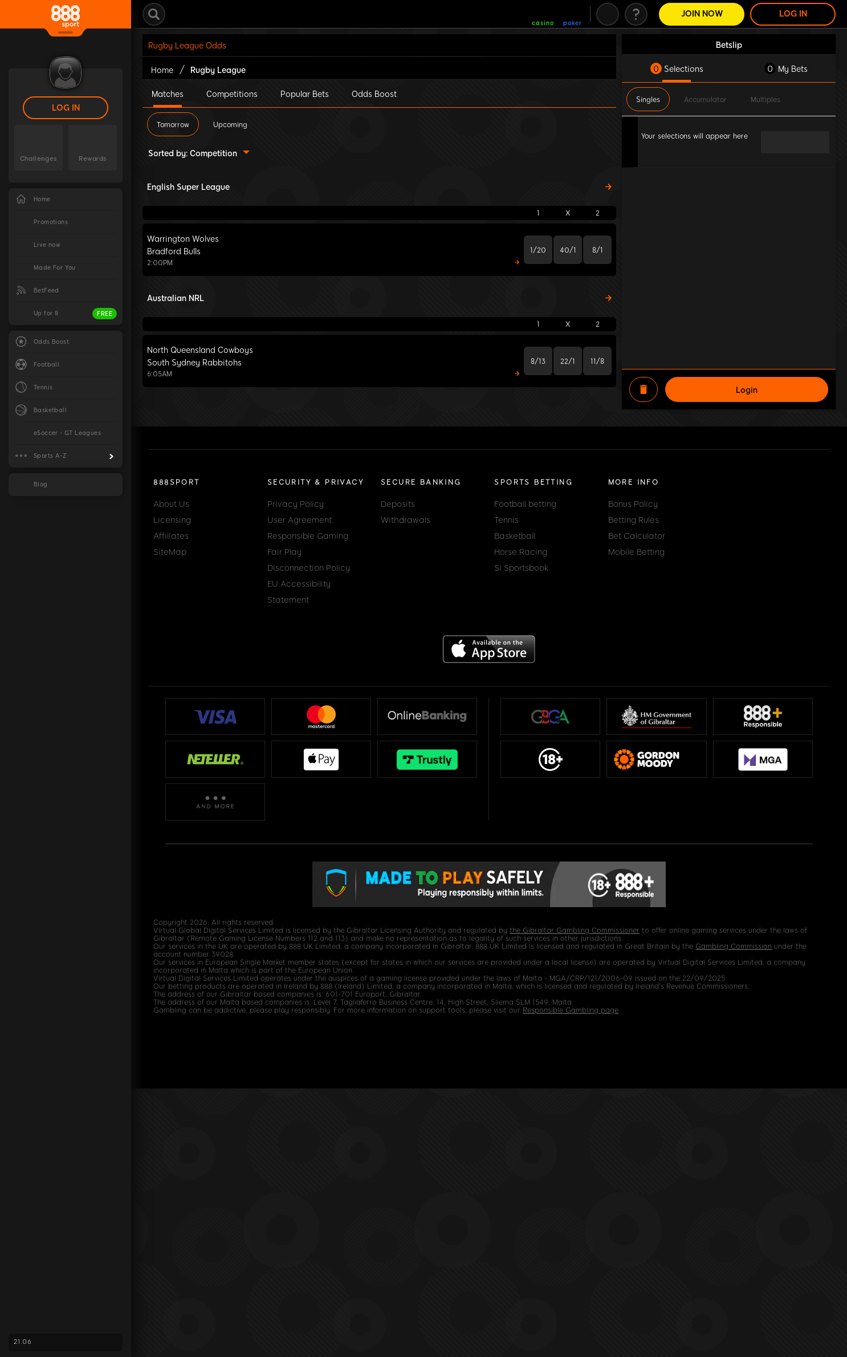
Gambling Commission (733, 946)
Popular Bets (304, 93)
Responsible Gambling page (570, 1010)
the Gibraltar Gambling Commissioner (575, 931)
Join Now (702, 14)
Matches (168, 93)
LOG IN (66, 108)
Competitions (232, 93)
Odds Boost (374, 93)
